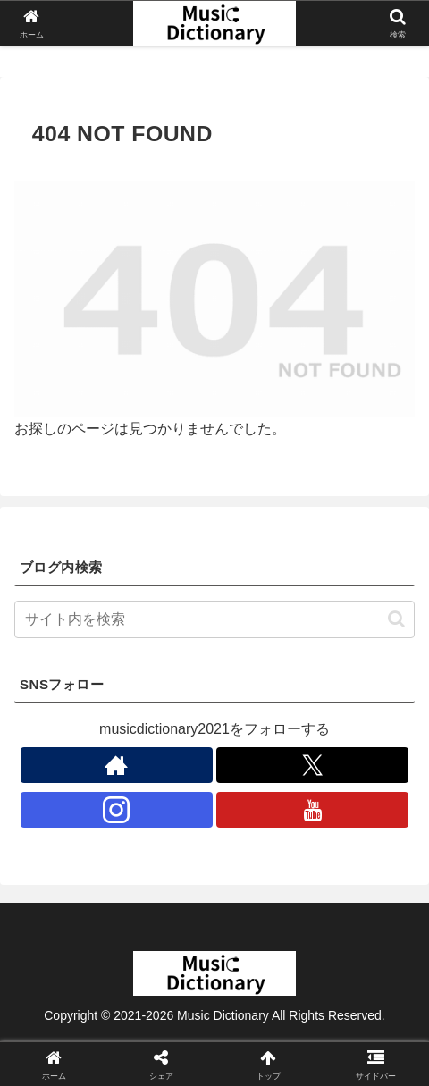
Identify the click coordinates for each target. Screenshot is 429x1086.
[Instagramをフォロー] (117, 810)
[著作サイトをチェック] (117, 765)
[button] (396, 619)
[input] (214, 619)
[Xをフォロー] (312, 765)
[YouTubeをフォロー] (312, 810)
